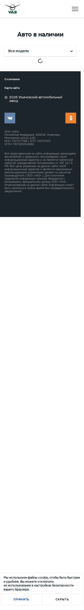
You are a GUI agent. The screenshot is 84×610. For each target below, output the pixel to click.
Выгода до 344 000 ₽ (60, 201)
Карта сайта (11, 481)
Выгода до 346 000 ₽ (20, 296)
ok (70, 511)
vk (9, 511)
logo (12, 9)
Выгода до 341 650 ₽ (20, 106)
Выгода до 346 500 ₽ (60, 387)
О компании (12, 472)
